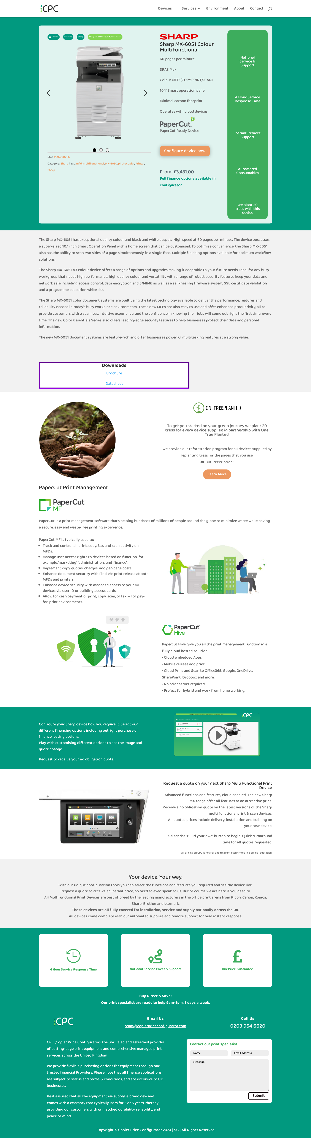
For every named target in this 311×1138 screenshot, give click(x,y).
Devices (165, 9)
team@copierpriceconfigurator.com (155, 1026)
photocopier (126, 163)
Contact (256, 9)
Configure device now (184, 151)
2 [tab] (101, 150)
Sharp (64, 163)
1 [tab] (94, 150)
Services (189, 9)
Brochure (114, 373)
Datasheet (114, 383)
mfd (79, 163)
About (239, 9)
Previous (48, 92)
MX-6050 (111, 163)
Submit (258, 1095)
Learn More (217, 474)
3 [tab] (107, 150)
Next (144, 92)
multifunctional (93, 163)
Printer (139, 163)
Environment (217, 9)
